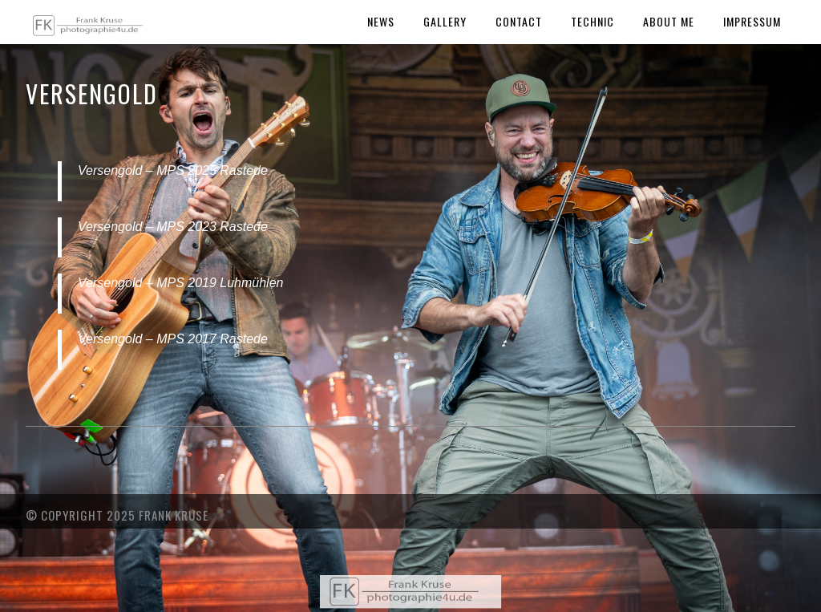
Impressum (752, 21)
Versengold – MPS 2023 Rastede (173, 226)
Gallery (445, 21)
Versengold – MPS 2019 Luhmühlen (180, 283)
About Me (668, 21)
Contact (518, 21)
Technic (592, 21)
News (380, 21)
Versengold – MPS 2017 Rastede (173, 339)
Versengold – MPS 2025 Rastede (173, 170)
